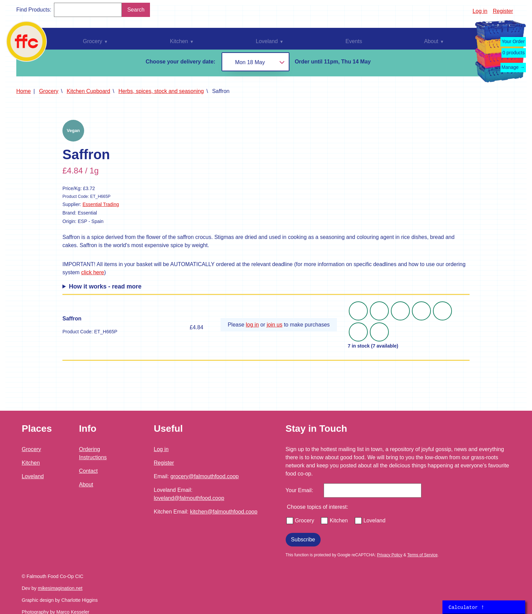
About (86, 484)
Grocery (48, 91)
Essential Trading (100, 204)
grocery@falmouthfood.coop (204, 476)
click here (92, 272)
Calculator (466, 607)
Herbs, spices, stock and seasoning (161, 91)
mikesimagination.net (60, 588)
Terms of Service (422, 555)
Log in (480, 11)
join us (274, 325)
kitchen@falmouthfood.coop (224, 512)
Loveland (33, 476)
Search (136, 10)
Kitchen (31, 463)
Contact (88, 471)
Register (503, 11)
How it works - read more (105, 286)
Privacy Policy (389, 555)
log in (252, 325)
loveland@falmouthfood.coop (189, 498)
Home (23, 91)
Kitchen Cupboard (88, 91)
